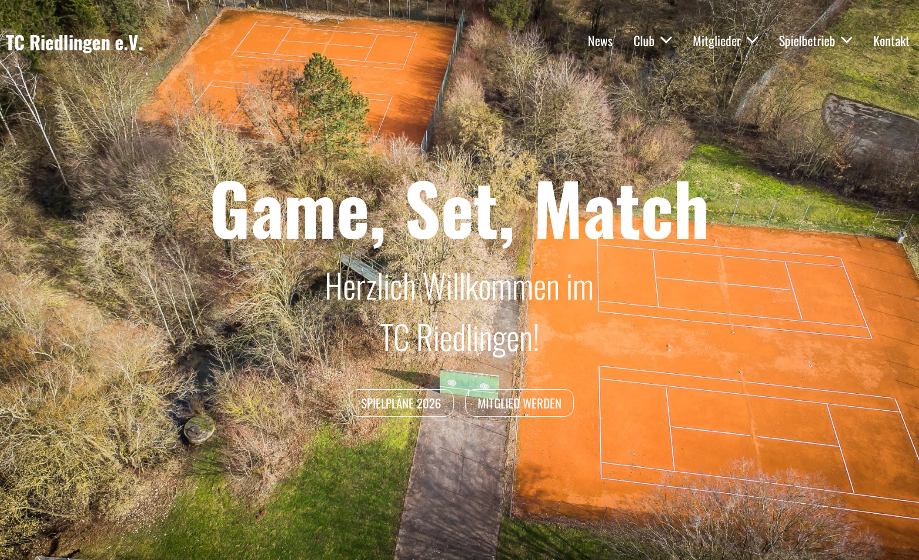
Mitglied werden (519, 403)
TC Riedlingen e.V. (74, 42)
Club (653, 40)
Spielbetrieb (815, 40)
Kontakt (891, 40)
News (600, 40)
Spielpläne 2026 (401, 403)
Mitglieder (725, 40)
